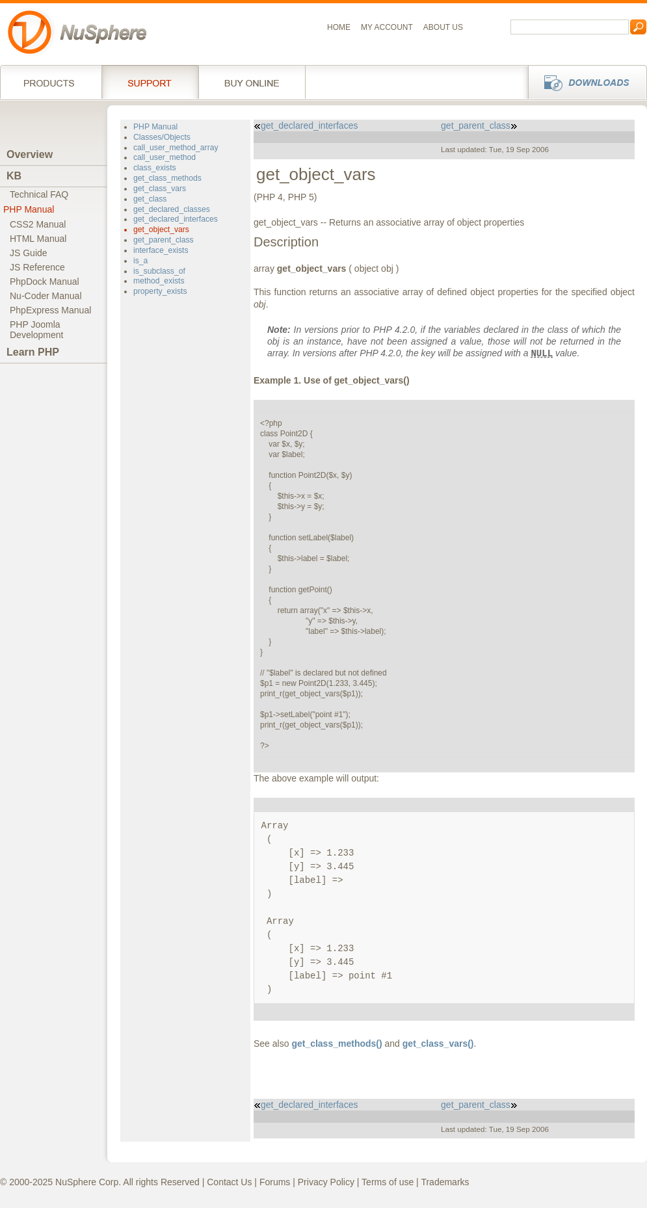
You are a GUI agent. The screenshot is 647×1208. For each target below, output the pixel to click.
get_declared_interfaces (175, 219)
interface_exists (161, 250)
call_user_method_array (175, 147)
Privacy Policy (326, 1182)
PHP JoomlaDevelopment (37, 329)
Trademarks (445, 1182)
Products (50, 82)
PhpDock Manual (44, 281)
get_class (149, 199)
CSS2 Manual (38, 224)
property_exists (160, 291)
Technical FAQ (39, 194)
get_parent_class (163, 239)
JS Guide (28, 253)
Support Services (149, 82)
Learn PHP (33, 352)
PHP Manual (28, 209)
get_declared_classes (171, 209)
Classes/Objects (162, 137)
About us (443, 27)
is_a (140, 260)
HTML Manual (38, 238)
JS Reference (37, 267)
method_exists (158, 280)
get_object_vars (161, 229)
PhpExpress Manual (50, 310)
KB (14, 175)
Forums (274, 1182)
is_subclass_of (159, 271)
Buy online (252, 82)
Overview (30, 154)
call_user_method (164, 157)
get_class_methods (167, 178)
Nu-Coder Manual (46, 296)
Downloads (583, 82)
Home (338, 27)
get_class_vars (159, 188)
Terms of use (388, 1182)
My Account (387, 27)
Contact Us (229, 1182)
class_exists (154, 167)
